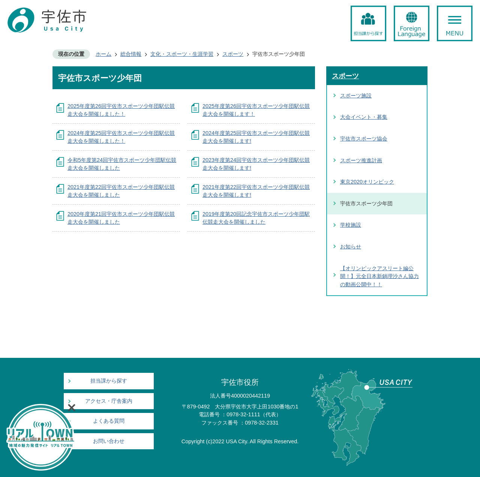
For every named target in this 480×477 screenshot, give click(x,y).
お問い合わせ (108, 441)
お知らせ (350, 247)
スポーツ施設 (356, 96)
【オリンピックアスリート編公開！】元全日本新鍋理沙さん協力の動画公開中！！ (379, 276)
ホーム (103, 54)
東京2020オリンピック (367, 182)
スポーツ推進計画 (361, 160)
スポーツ (232, 54)
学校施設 (350, 225)
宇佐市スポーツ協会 (363, 139)
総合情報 (130, 54)
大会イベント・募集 (363, 117)
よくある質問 (108, 421)
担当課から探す (108, 381)
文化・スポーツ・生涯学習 (181, 54)
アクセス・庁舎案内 (108, 401)
